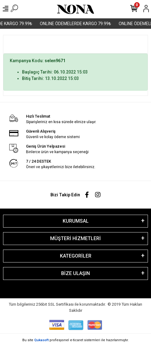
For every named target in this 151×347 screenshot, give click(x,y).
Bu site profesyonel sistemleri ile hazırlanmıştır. (75, 340)
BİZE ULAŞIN (75, 273)
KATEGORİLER (75, 256)
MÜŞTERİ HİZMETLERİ (75, 238)
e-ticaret (76, 340)
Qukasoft (41, 340)
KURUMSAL (76, 221)
